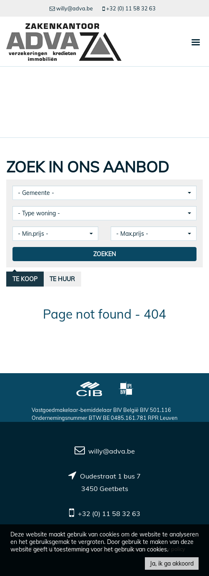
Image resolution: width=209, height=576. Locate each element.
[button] (104, 193)
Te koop (24, 279)
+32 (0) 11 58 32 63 (109, 513)
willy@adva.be (111, 451)
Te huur (62, 279)
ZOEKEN (104, 254)
